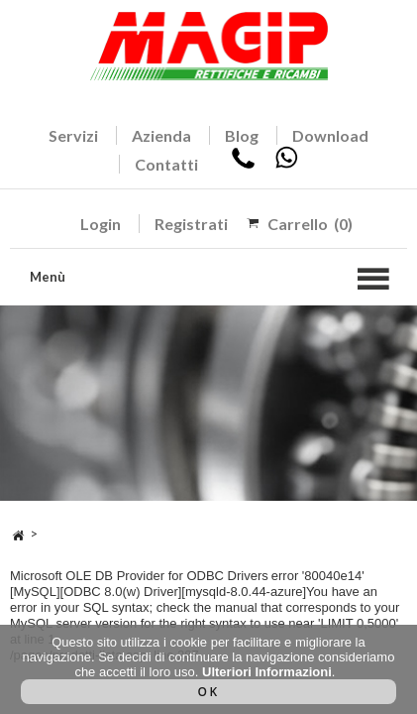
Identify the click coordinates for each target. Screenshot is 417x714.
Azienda (161, 135)
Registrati (191, 223)
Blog (242, 135)
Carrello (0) (310, 223)
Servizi (73, 135)
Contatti (166, 164)
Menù (47, 277)
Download (330, 135)
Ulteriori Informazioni (267, 671)
